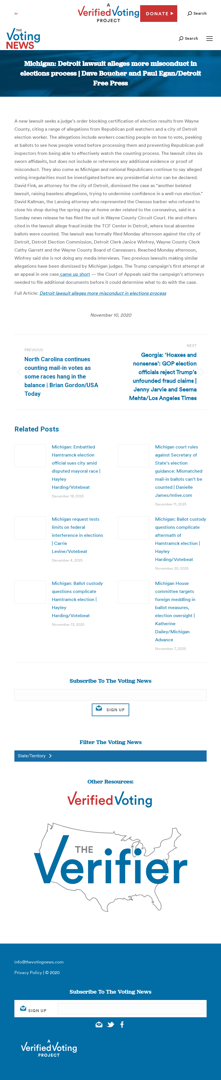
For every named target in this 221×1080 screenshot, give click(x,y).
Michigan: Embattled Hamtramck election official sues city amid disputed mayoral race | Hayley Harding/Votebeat (76, 467)
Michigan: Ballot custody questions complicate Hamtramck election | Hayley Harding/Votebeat (77, 599)
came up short (74, 274)
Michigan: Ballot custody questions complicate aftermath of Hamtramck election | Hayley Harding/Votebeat (180, 539)
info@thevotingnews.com (39, 962)
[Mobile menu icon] (209, 38)
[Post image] (30, 455)
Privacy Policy (28, 972)
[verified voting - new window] (108, 23)
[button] (197, 13)
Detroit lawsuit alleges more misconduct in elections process (102, 293)
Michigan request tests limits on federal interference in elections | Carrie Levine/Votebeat (77, 535)
